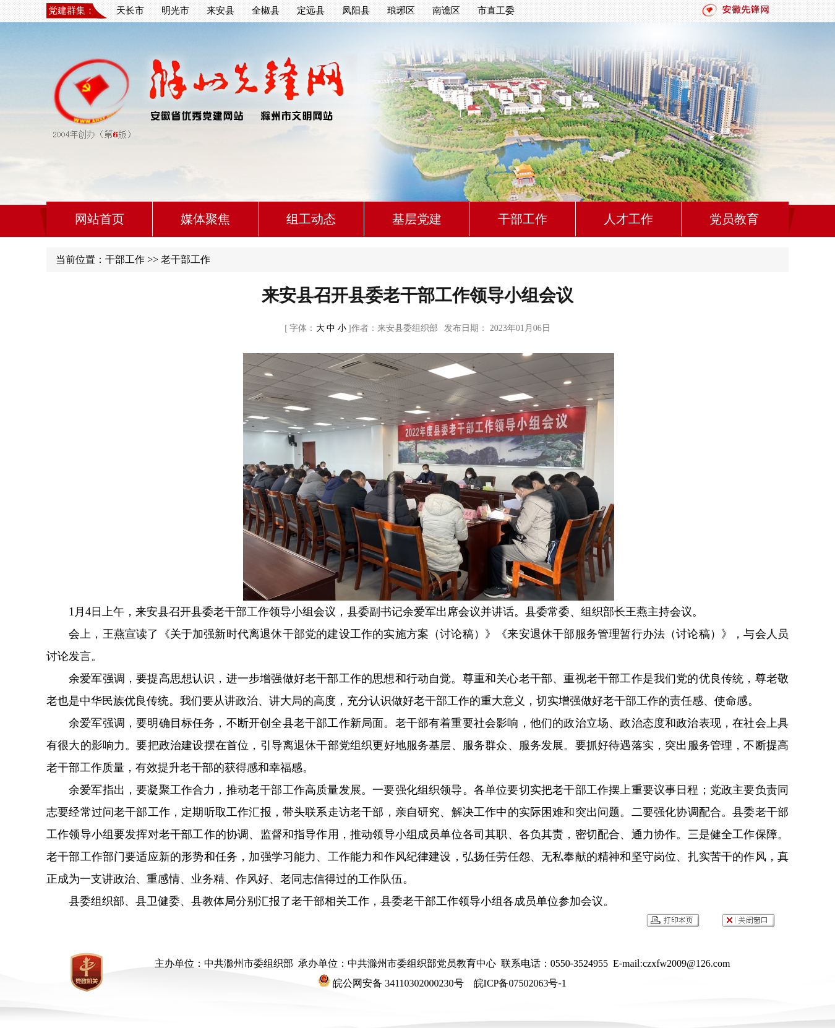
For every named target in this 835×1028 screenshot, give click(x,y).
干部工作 (522, 219)
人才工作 (628, 219)
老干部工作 (185, 259)
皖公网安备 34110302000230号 (390, 983)
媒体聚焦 (205, 219)
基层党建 (417, 219)
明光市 (175, 10)
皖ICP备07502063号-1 (519, 983)
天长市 (130, 10)
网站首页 (99, 219)
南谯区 (446, 10)
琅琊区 (401, 10)
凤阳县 (356, 10)
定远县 (311, 10)
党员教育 (734, 219)
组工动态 (311, 219)
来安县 (220, 10)
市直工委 (496, 10)
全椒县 (266, 10)
